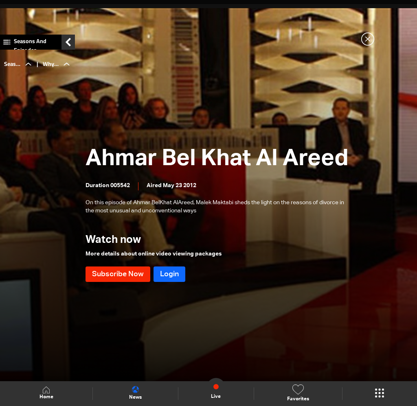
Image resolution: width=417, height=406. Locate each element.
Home (46, 393)
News (135, 393)
